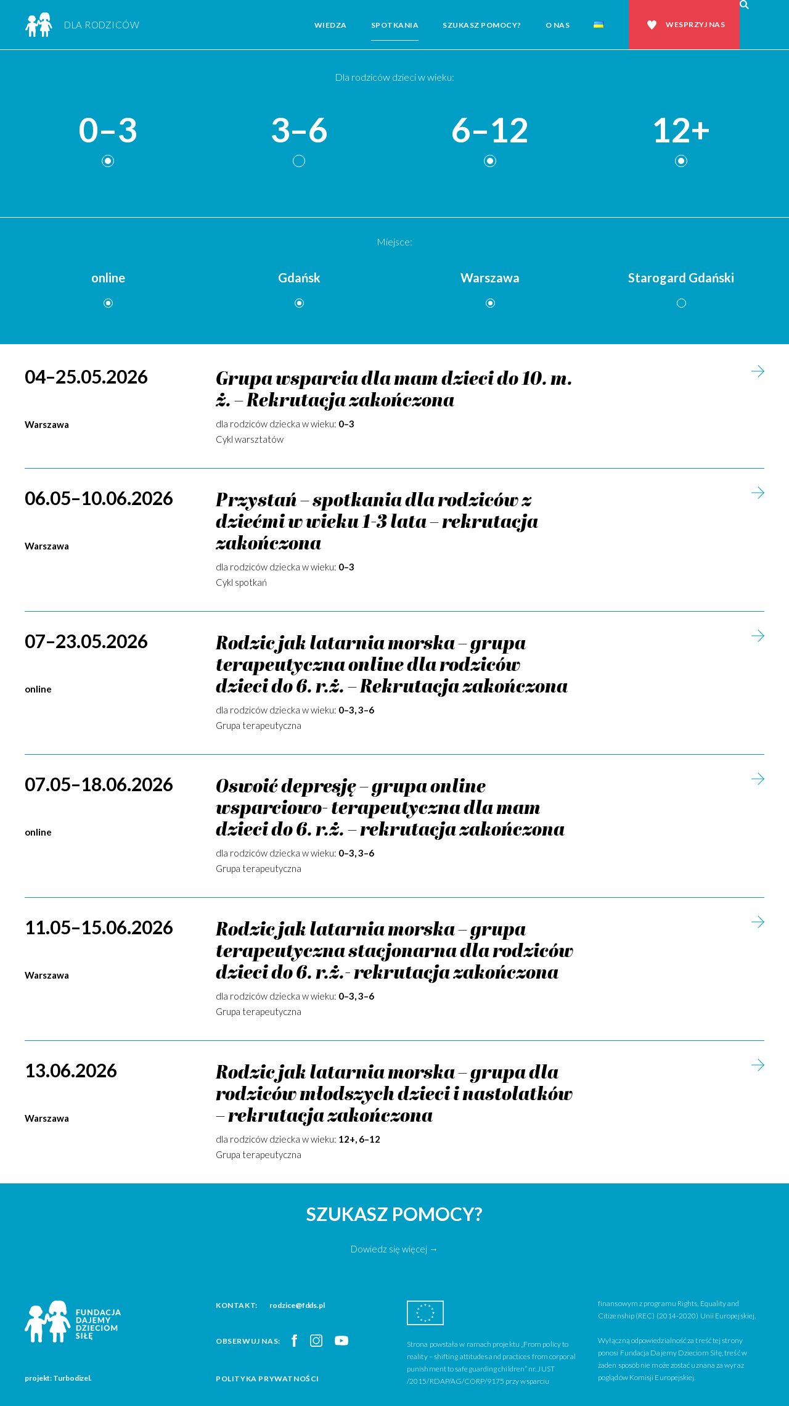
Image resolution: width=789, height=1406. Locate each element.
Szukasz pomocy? (482, 25)
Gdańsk (299, 277)
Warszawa (490, 277)
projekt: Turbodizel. (58, 1378)
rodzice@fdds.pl (297, 1305)
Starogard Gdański (681, 277)
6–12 (490, 130)
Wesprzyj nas (695, 24)
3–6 (299, 130)
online (108, 277)
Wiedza (330, 25)
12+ (681, 130)
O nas (558, 25)
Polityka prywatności (267, 1378)
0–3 (108, 130)
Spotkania (395, 25)
